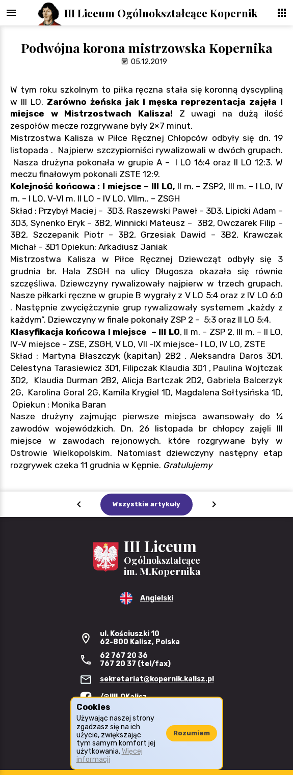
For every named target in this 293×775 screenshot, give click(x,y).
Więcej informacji (109, 755)
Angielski (156, 598)
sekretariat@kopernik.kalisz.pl (157, 679)
